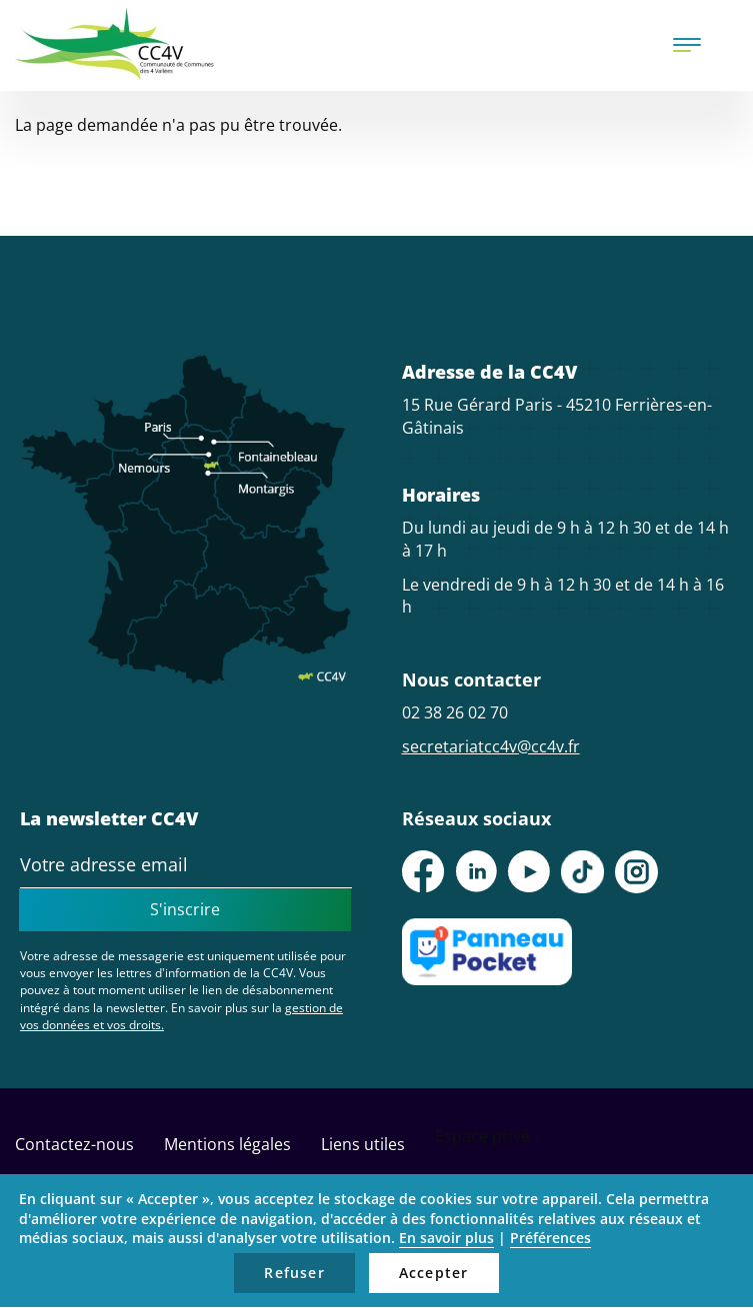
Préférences (550, 1237)
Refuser (294, 1272)
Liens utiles (363, 1144)
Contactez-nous (74, 1144)
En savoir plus (446, 1237)
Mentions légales (227, 1144)
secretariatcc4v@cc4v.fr (491, 746)
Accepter (434, 1272)
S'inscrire (185, 909)
